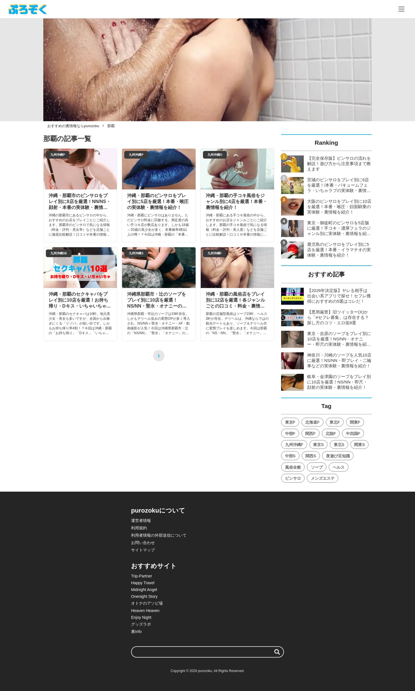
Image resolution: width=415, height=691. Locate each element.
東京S (318, 444)
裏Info (136, 631)
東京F (290, 422)
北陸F (331, 433)
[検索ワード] (207, 652)
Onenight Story (144, 596)
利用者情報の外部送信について (159, 535)
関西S (310, 456)
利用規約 (139, 528)
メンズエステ (323, 478)
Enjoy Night (141, 617)
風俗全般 (293, 467)
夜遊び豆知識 (338, 456)
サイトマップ (143, 550)
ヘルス (339, 467)
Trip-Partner (141, 576)
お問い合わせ (143, 542)
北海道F (312, 422)
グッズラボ (141, 624)
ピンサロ (293, 478)
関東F (355, 422)
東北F (335, 422)
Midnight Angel (144, 589)
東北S (339, 444)
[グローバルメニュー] (401, 9)
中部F (290, 433)
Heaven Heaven (145, 610)
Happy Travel (142, 583)
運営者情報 (141, 520)
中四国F (353, 433)
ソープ (317, 467)
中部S (290, 456)
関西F (310, 433)
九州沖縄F (294, 444)
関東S (359, 444)
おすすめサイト (154, 566)
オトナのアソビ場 (147, 603)
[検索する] (277, 652)
